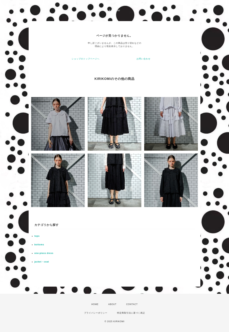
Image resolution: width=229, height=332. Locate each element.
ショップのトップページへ (85, 59)
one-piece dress (43, 253)
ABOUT (112, 304)
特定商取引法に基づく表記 (131, 313)
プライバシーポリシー (95, 313)
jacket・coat (41, 262)
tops (37, 236)
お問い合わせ (143, 59)
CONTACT (132, 304)
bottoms (39, 244)
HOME (94, 304)
